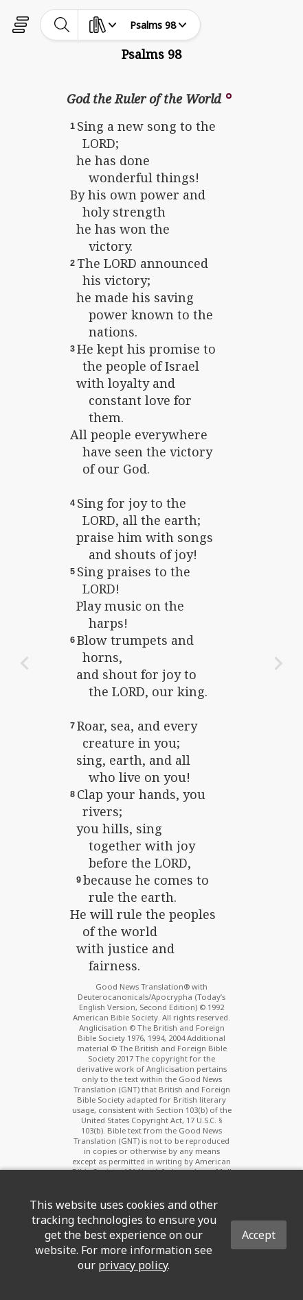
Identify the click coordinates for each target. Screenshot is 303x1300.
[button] (229, 94)
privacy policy (133, 1265)
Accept (259, 1234)
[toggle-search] (62, 25)
